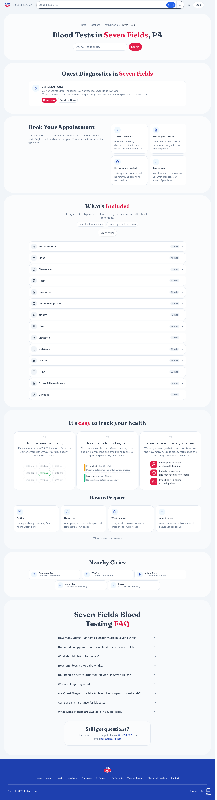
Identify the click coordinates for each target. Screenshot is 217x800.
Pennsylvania (111, 24)
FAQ (188, 4)
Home (83, 24)
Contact (175, 777)
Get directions (67, 100)
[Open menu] (209, 5)
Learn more (107, 232)
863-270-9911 (126, 735)
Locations (95, 24)
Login (198, 4)
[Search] (180, 4)
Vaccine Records (135, 777)
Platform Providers (157, 777)
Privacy (193, 791)
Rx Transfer (101, 777)
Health (60, 777)
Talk (171, 5)
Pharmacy (87, 777)
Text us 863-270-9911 (23, 4)
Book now (49, 100)
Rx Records (117, 777)
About (49, 777)
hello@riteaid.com (110, 738)
